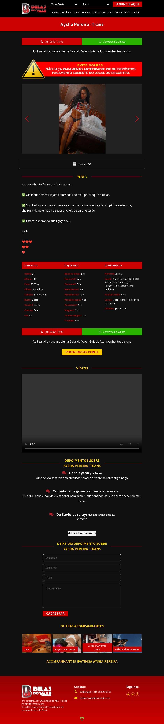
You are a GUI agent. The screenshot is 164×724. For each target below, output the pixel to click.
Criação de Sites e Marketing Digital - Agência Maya (82, 719)
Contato (138, 12)
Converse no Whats (112, 41)
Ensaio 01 (82, 164)
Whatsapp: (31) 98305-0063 (92, 692)
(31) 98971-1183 (51, 41)
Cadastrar (55, 614)
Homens (86, 12)
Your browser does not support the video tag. (82, 413)
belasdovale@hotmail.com (92, 698)
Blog (110, 12)
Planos (128, 12)
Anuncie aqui (127, 4)
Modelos (65, 12)
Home (55, 12)
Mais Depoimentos (82, 533)
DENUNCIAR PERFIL (82, 352)
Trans (76, 12)
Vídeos (118, 12)
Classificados (99, 12)
